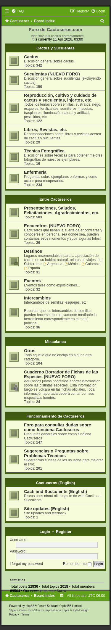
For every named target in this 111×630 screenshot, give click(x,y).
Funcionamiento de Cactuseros (55, 416)
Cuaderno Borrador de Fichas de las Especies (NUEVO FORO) (61, 374)
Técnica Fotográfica (44, 151)
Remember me (77, 564)
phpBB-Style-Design (75, 610)
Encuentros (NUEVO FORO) (52, 225)
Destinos (33, 251)
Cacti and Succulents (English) (55, 491)
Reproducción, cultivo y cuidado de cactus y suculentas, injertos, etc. (60, 97)
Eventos (32, 280)
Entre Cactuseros (55, 199)
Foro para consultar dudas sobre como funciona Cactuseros (57, 427)
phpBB (30, 606)
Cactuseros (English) (55, 483)
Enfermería (35, 172)
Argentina (52, 264)
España (32, 268)
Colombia (90, 264)
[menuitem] (17, 11)
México (72, 264)
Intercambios (37, 298)
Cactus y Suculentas (55, 48)
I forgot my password (26, 564)
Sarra (61, 591)
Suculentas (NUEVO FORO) (52, 74)
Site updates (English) (46, 508)
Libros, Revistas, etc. (45, 129)
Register (64, 531)
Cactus (31, 56)
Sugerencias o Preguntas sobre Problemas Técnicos (56, 453)
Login (45, 531)
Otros (30, 350)
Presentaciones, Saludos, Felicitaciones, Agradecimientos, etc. (61, 210)
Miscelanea (55, 341)
